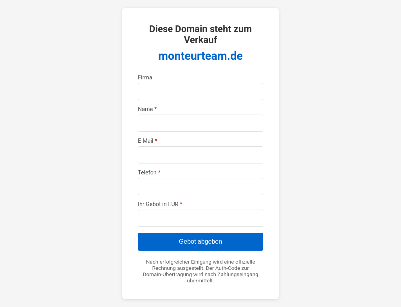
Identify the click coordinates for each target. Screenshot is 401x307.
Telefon (149, 172)
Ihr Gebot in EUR (160, 204)
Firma (145, 77)
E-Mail (147, 141)
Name (147, 109)
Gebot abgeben (200, 241)
